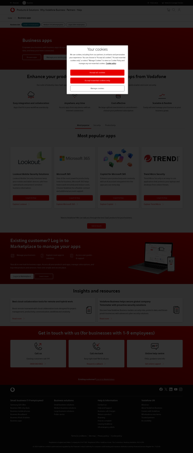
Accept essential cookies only (97, 80)
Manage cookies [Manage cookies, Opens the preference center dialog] (97, 88)
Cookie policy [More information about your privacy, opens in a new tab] (111, 63)
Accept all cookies (97, 72)
